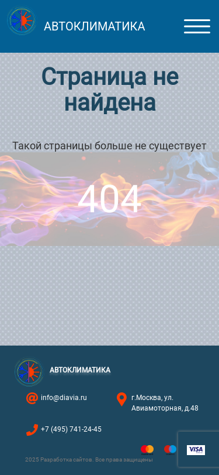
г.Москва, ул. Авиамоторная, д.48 (165, 403)
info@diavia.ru (64, 398)
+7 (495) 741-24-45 (71, 429)
